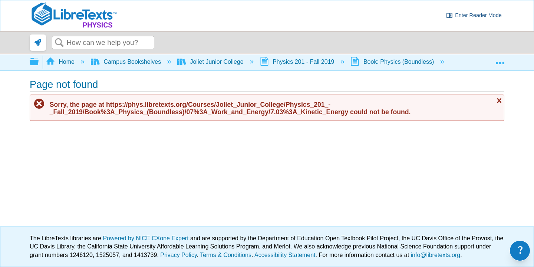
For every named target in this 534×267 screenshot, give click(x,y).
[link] (38, 42)
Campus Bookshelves (127, 62)
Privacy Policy (178, 255)
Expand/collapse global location (499, 59)
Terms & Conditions (225, 255)
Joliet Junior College (211, 62)
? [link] (520, 250)
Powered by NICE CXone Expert (146, 238)
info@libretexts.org (434, 255)
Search (59, 43)
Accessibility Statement (285, 255)
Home (61, 62)
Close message (498, 100)
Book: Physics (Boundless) (392, 62)
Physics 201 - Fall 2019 (298, 62)
